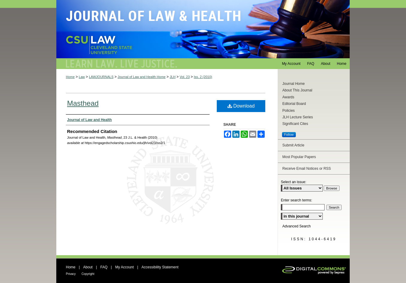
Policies (288, 110)
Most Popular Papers (299, 157)
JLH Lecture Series (297, 117)
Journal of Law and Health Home (142, 77)
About (88, 267)
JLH (173, 77)
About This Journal (297, 90)
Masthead (83, 103)
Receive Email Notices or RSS (306, 168)
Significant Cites (295, 124)
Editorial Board (294, 104)
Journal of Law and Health (203, 29)
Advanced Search (296, 226)
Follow (289, 134)
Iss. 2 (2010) (203, 77)
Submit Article (293, 145)
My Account (124, 267)
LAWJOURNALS (101, 77)
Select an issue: (293, 182)
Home (70, 77)
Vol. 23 (185, 77)
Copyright (87, 274)
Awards (288, 97)
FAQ (103, 267)
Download (241, 105)
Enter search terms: (296, 200)
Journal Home (293, 84)
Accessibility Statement (160, 267)
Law (82, 77)
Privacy (71, 274)
